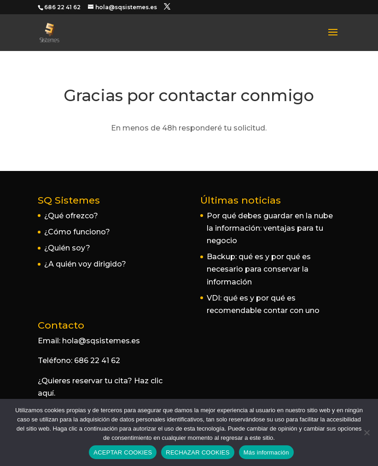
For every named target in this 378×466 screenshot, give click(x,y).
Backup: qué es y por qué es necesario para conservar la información (259, 269)
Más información (266, 452)
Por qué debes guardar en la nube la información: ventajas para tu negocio (270, 228)
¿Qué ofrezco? (71, 215)
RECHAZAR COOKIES (197, 452)
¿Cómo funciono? (77, 231)
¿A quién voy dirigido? (85, 264)
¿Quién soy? (67, 248)
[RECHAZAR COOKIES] (366, 432)
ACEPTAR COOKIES (122, 452)
